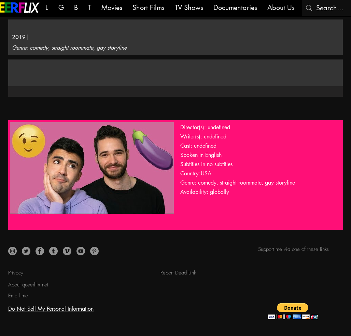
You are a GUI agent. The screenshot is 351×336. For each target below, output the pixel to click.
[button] (293, 311)
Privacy (15, 272)
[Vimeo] (67, 251)
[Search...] (330, 8)
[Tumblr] (53, 251)
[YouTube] (80, 251)
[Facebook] (40, 251)
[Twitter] (26, 251)
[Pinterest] (94, 251)
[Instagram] (12, 251)
